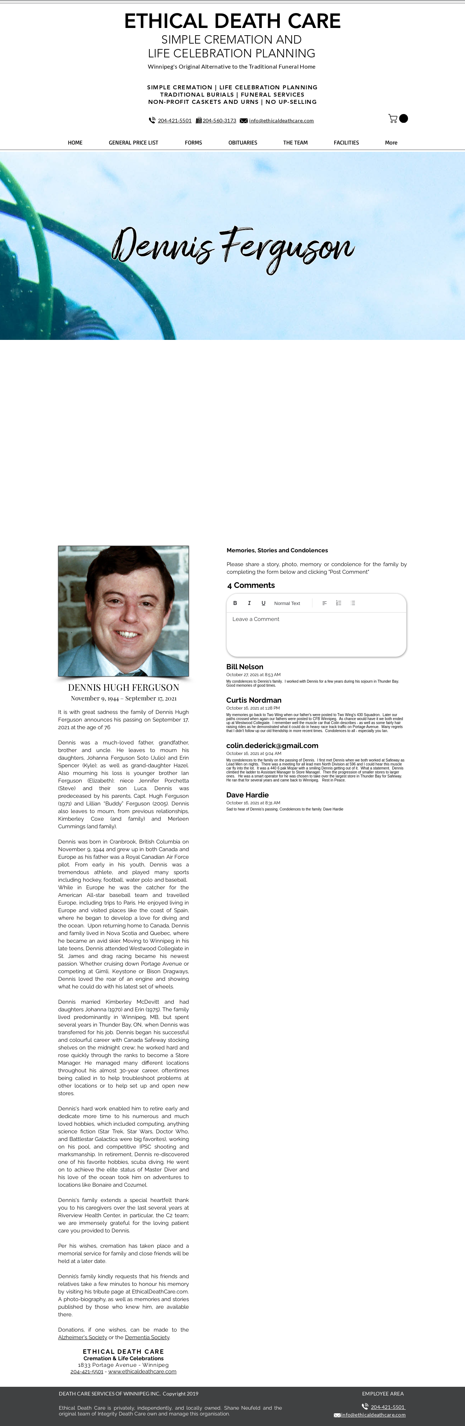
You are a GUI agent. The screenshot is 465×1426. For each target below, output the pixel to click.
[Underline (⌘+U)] (263, 603)
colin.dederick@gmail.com (272, 745)
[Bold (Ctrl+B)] (235, 603)
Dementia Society (147, 1337)
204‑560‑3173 (219, 120)
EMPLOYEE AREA (383, 1393)
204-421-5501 (86, 1371)
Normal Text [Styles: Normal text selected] (287, 603)
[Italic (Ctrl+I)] (249, 603)
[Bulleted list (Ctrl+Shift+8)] (353, 603)
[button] (399, 118)
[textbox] (316, 632)
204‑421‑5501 (175, 120)
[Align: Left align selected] (324, 603)
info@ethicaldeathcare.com (281, 120)
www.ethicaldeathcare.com (142, 1371)
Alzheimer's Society (82, 1337)
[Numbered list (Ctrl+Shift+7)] (338, 603)
